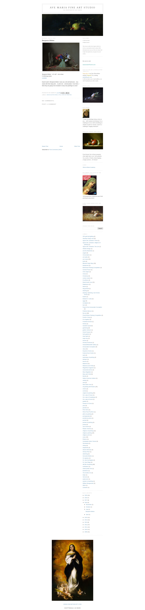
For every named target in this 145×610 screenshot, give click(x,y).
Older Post (77, 146)
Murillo (84, 376)
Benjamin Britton (90, 511)
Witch (84, 485)
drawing (85, 290)
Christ (84, 274)
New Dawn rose (87, 384)
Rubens (85, 439)
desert (84, 286)
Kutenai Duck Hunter (88, 353)
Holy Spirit (85, 336)
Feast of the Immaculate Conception (92, 307)
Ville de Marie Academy (89, 167)
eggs (84, 301)
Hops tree (85, 338)
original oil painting (88, 393)
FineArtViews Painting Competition (92, 315)
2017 (86, 500)
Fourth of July (86, 317)
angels (84, 253)
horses (84, 340)
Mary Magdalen (87, 372)
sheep (84, 445)
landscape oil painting (88, 357)
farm (84, 305)
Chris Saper (86, 271)
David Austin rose (52, 94)
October (88, 507)
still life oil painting (65, 94)
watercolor (85, 479)
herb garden (86, 334)
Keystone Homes (87, 351)
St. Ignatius (86, 458)
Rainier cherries (87, 428)
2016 (86, 502)
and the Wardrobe (87, 250)
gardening (85, 328)
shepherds (85, 447)
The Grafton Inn (87, 472)
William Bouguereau (88, 483)
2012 (86, 524)
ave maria (85, 259)
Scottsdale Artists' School (89, 441)
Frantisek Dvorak (87, 321)
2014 (86, 520)
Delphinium (86, 284)
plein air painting (87, 414)
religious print (86, 435)
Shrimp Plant (86, 451)
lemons (85, 361)
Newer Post (45, 146)
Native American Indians (89, 378)
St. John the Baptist (88, 460)
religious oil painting (88, 430)
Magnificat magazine (88, 367)
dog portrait (86, 288)
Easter (84, 296)
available (44, 78)
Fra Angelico (86, 319)
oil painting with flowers (89, 386)
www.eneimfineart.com (73, 604)
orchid (84, 391)
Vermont (85, 477)
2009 (86, 532)
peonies (85, 407)
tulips (84, 475)
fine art (84, 313)
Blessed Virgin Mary (88, 263)
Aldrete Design (87, 248)
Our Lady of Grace (88, 395)
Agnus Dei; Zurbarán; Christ (90, 240)
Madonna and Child (88, 365)
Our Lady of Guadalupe (89, 397)
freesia (84, 323)
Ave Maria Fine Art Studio (72, 7)
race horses (86, 426)
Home (61, 146)
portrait (84, 420)
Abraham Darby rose (88, 238)
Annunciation (86, 255)
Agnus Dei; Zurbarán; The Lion (91, 246)
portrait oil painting (87, 422)
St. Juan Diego (87, 462)
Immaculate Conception (89, 346)
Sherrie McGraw (87, 449)
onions (84, 388)
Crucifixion (85, 280)
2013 (86, 522)
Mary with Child (87, 374)
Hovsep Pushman (87, 342)
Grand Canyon (87, 332)
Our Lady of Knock (88, 399)
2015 (86, 517)
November (89, 504)
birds (84, 261)
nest (84, 382)
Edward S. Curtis (87, 298)
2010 (86, 529)
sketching (85, 454)
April (87, 514)
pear (84, 405)
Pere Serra (85, 409)
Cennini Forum (87, 269)
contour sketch (87, 278)
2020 (86, 495)
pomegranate (86, 416)
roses (84, 437)
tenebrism (85, 470)
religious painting (87, 433)
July (87, 509)
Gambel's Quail (87, 325)
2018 (86, 497)
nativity (84, 380)
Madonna (85, 363)
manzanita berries (87, 370)
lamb (84, 355)
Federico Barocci (87, 311)
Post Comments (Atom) (55, 149)
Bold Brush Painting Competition (91, 267)
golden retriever (87, 330)
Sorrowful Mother (87, 456)
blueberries (86, 265)
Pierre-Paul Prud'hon (88, 412)
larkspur (85, 359)
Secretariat (85, 443)
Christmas (85, 276)
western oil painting (88, 481)
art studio (85, 257)
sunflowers (85, 466)
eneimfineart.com (87, 77)
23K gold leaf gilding (88, 236)
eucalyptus (85, 303)
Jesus (84, 349)
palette (84, 401)
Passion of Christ (87, 403)
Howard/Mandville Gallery (89, 344)
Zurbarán (85, 487)
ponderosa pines (87, 418)
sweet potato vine (87, 468)
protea (84, 424)
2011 (86, 527)
